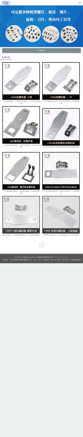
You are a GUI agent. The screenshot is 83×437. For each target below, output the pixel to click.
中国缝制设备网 (75, 260)
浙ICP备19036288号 (61, 257)
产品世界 (41, 50)
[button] (41, 45)
